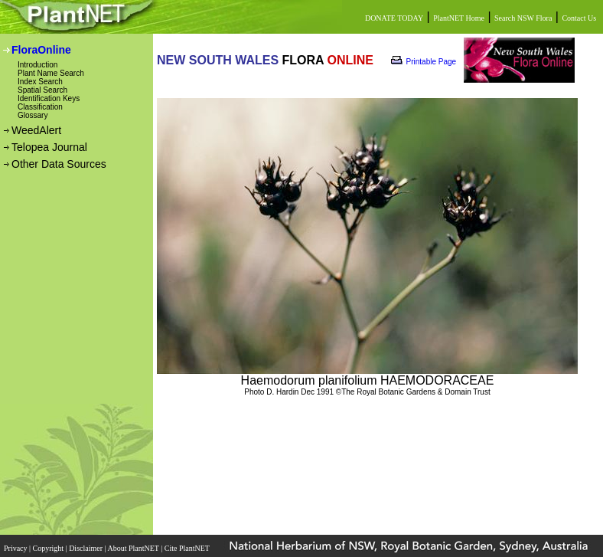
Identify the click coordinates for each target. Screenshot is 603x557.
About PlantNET (134, 548)
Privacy (16, 548)
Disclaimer (86, 548)
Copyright (49, 548)
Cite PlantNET (188, 548)
